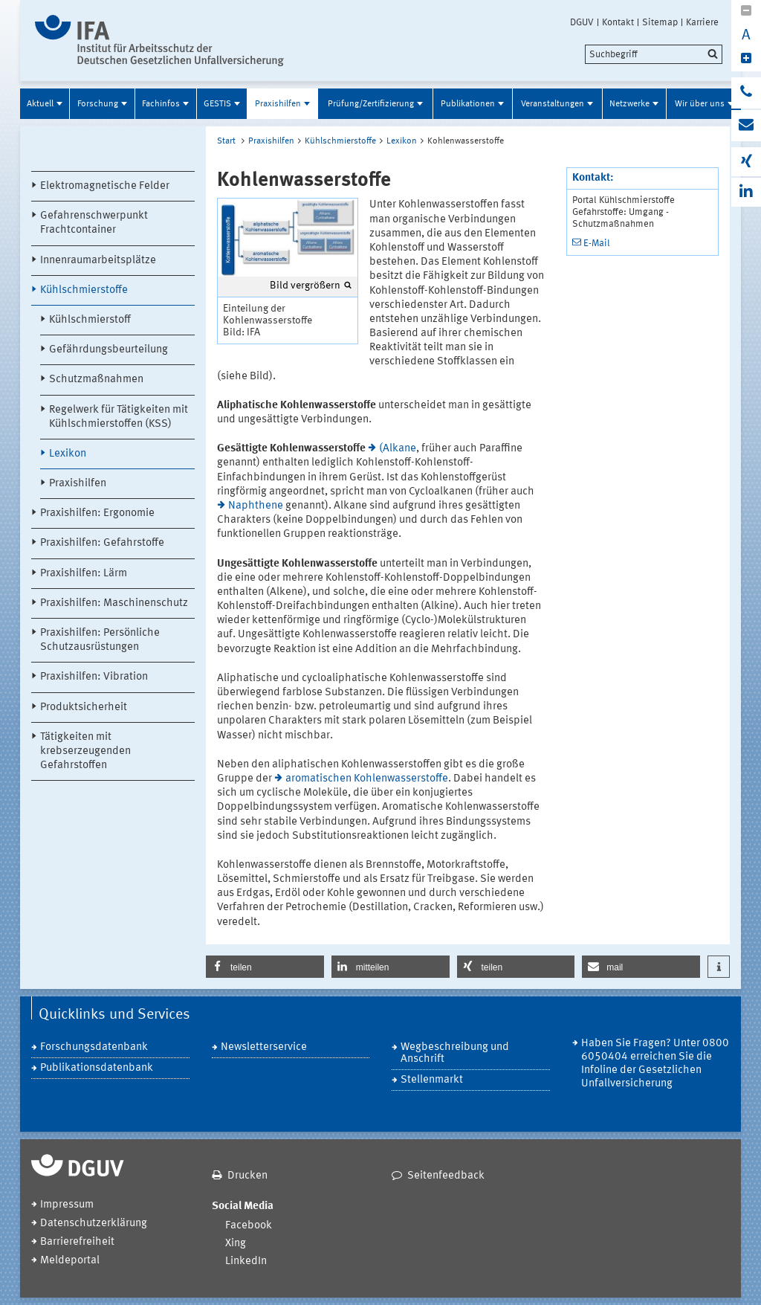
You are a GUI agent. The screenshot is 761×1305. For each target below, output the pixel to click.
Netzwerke (629, 104)
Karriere (702, 22)
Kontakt (618, 22)
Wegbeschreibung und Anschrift (455, 1053)
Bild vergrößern (305, 285)
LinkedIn (246, 1261)
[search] (653, 54)
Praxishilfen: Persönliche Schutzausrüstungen (100, 640)
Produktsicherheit (83, 707)
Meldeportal (70, 1260)
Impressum (67, 1205)
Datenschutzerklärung (93, 1223)
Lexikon (67, 454)
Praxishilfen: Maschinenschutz (114, 603)
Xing (235, 1243)
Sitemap (660, 22)
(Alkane (397, 448)
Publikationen (468, 104)
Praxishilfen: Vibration (94, 677)
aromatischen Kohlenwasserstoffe (366, 778)
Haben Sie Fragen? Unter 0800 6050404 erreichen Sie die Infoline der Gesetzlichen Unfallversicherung (655, 1063)
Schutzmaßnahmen (96, 379)
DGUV (582, 22)
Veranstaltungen (552, 104)
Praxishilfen (278, 104)
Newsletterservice (264, 1047)
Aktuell (40, 104)
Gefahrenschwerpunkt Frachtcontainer (94, 223)
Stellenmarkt (432, 1080)
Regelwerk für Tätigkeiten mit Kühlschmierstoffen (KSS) (118, 417)
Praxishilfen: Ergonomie (97, 513)
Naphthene (255, 506)
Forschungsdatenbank (94, 1047)
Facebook (248, 1225)
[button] (265, 967)
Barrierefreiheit (77, 1242)
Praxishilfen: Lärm (83, 573)
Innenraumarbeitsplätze (98, 260)
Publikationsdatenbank (96, 1068)
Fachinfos (161, 104)
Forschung (97, 104)
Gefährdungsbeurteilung (108, 349)
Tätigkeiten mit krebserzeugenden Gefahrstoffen (85, 751)
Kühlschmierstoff (90, 320)
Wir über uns (700, 104)
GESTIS (217, 104)
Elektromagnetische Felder (104, 186)
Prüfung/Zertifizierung (371, 104)
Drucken (247, 1176)
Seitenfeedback (446, 1176)
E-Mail (596, 243)
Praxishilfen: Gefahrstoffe (102, 543)
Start (226, 141)
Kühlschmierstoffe (84, 290)
